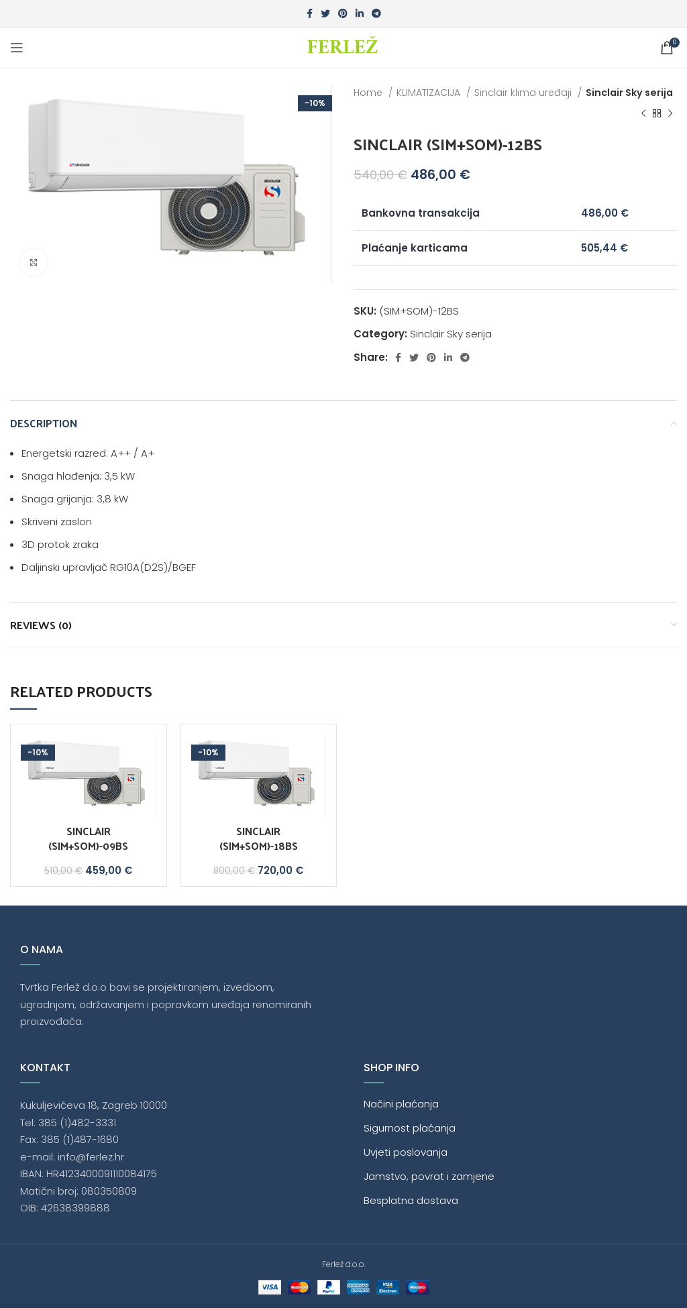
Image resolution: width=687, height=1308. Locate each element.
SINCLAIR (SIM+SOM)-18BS (258, 838)
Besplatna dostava (411, 1200)
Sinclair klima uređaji (524, 92)
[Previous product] (643, 114)
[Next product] (670, 114)
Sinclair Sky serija (629, 92)
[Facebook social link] (310, 13)
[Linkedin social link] (360, 13)
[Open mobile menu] (16, 47)
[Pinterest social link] (343, 13)
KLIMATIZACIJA (430, 92)
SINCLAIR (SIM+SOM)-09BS (88, 838)
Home (369, 92)
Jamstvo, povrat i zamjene (429, 1176)
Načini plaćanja (401, 1104)
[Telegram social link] (376, 13)
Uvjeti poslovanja (405, 1152)
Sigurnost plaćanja (410, 1128)
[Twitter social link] (325, 13)
